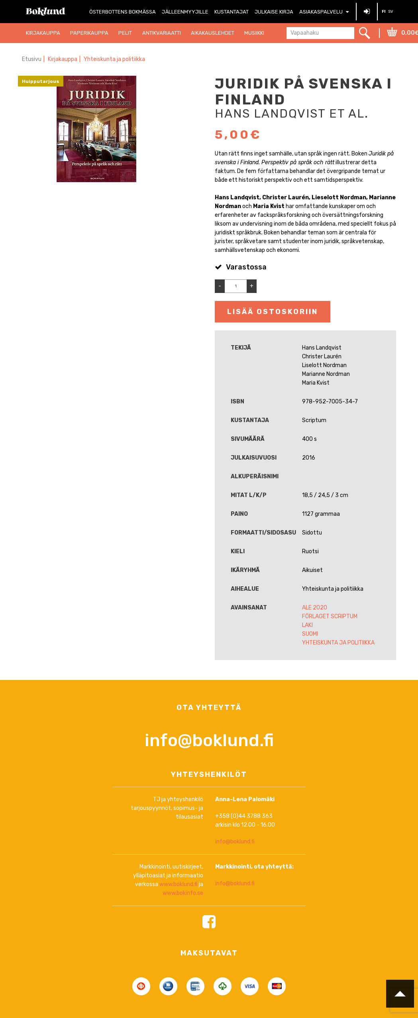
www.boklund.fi (178, 917)
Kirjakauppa (62, 59)
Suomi (310, 634)
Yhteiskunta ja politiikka (114, 59)
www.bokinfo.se (183, 926)
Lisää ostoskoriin (272, 311)
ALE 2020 (314, 607)
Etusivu (31, 59)
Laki (307, 625)
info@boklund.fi (209, 773)
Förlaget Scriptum (329, 616)
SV (390, 11)
